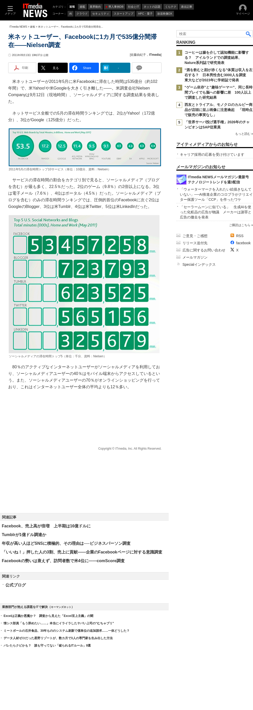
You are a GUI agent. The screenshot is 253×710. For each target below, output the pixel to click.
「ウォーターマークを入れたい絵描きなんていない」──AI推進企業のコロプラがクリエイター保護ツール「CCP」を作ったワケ (216, 194)
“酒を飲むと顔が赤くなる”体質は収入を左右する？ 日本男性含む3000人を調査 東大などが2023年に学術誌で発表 (218, 75)
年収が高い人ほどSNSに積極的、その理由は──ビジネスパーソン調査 (66, 543)
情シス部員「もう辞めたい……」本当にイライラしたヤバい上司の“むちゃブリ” (59, 623)
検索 (248, 33)
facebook (243, 243)
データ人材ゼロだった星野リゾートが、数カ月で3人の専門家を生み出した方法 (58, 638)
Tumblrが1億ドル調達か (24, 534)
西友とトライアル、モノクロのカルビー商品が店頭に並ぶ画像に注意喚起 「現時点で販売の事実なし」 (218, 110)
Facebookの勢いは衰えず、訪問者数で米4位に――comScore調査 (63, 561)
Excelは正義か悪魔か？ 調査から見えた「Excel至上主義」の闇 (48, 616)
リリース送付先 (195, 243)
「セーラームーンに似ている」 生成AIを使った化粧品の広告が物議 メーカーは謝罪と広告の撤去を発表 (215, 212)
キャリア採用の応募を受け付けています (212, 154)
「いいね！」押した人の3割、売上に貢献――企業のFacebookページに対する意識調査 (82, 552)
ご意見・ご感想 (195, 236)
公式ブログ (15, 585)
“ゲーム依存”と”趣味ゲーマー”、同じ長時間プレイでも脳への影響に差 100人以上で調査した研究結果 (218, 92)
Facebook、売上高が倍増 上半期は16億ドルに (46, 526)
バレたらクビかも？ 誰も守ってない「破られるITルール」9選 (47, 645)
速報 (32, 26)
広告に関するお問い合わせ (203, 250)
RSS (240, 236)
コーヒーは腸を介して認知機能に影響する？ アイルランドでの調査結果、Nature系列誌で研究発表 (217, 57)
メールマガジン (195, 257)
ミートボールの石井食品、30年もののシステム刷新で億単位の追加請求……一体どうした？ (67, 631)
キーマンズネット (61, 607)
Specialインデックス (199, 264)
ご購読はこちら (239, 225)
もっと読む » (244, 134)
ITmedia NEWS (18, 26)
